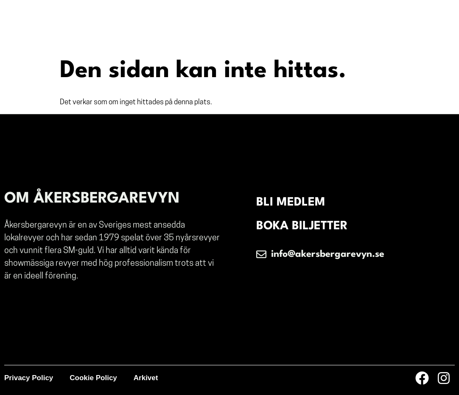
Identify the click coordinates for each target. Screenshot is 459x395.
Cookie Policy (93, 378)
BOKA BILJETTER (302, 226)
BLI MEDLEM (290, 203)
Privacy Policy (28, 378)
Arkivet (146, 378)
